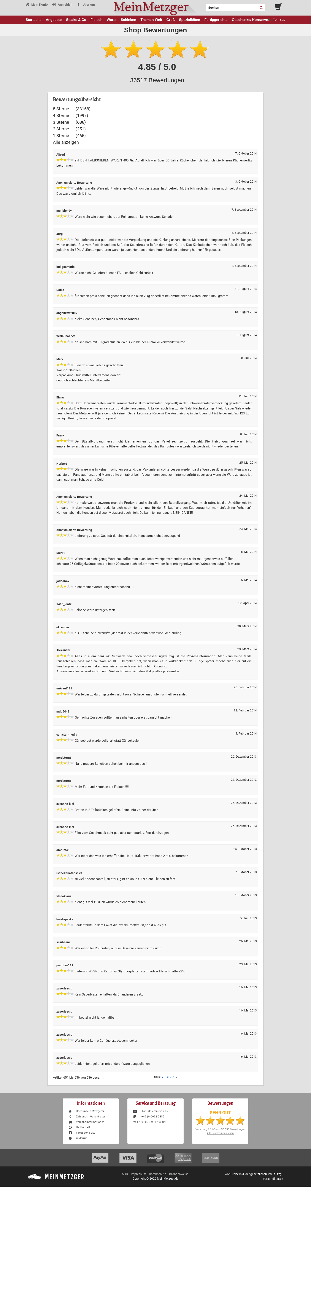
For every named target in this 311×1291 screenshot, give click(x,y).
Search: (203, 6)
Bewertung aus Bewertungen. (220, 1129)
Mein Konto (36, 4)
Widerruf (77, 1138)
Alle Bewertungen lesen (220, 1133)
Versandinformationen (86, 1122)
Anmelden (62, 4)
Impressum (138, 1174)
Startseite (33, 20)
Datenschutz (157, 1174)
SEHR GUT (220, 1112)
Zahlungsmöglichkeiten (87, 1116)
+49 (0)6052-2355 (148, 1116)
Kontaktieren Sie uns (150, 1111)
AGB (125, 1174)
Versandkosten (273, 1178)
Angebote (54, 20)
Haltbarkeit (79, 1127)
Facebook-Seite (81, 1132)
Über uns (86, 4)
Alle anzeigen (66, 142)
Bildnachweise (178, 1174)
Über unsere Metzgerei (86, 1111)
